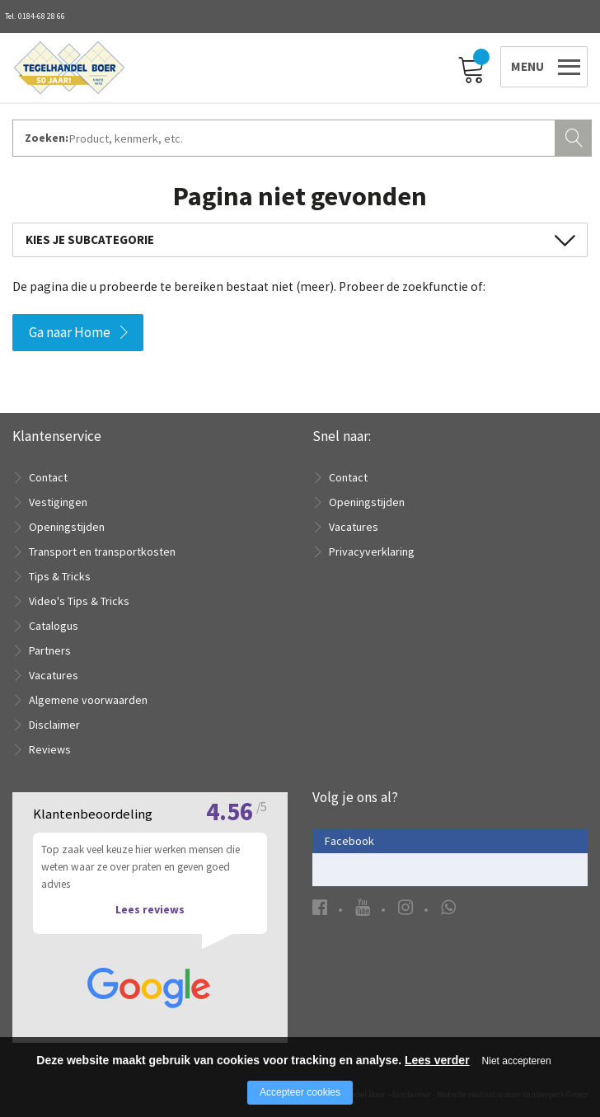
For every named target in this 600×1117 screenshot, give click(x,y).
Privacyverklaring (372, 551)
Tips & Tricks (60, 576)
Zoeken (575, 136)
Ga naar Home (69, 332)
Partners (50, 650)
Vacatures (53, 675)
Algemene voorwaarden (88, 699)
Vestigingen (58, 502)
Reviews (50, 749)
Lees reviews (150, 909)
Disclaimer (54, 724)
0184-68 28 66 (41, 16)
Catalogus (53, 625)
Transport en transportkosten (102, 551)
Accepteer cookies (300, 1092)
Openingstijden (67, 526)
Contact (48, 477)
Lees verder (437, 1060)
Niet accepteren (516, 1061)
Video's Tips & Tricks (79, 601)
